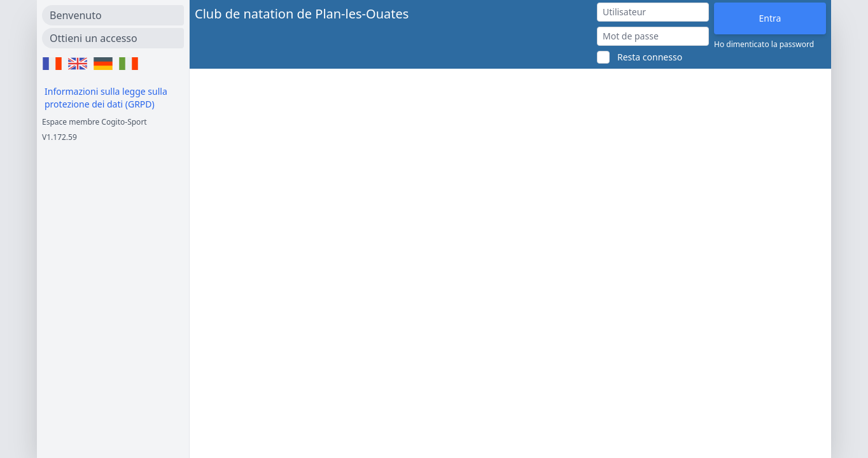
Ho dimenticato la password (764, 44)
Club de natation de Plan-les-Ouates (302, 13)
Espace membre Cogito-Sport (94, 121)
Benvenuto (76, 15)
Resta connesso (649, 57)
